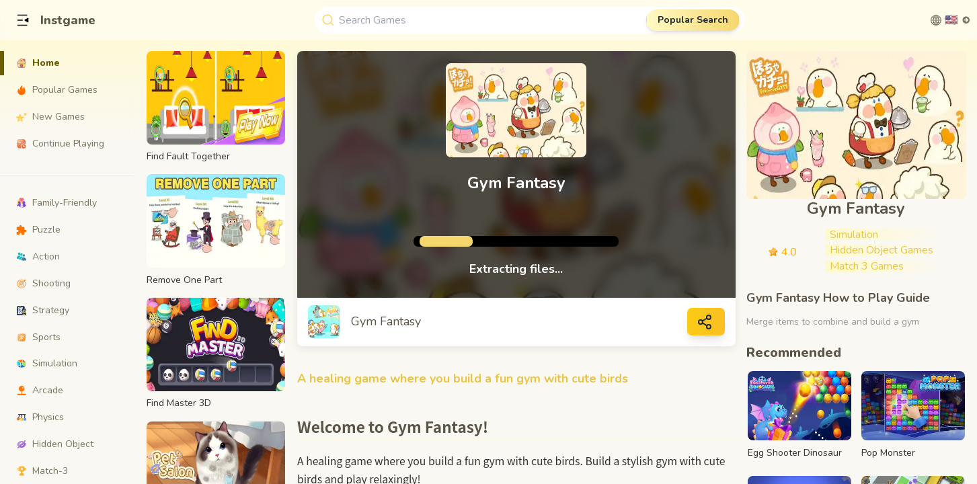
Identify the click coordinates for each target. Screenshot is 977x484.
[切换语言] (950, 20)
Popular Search (693, 19)
